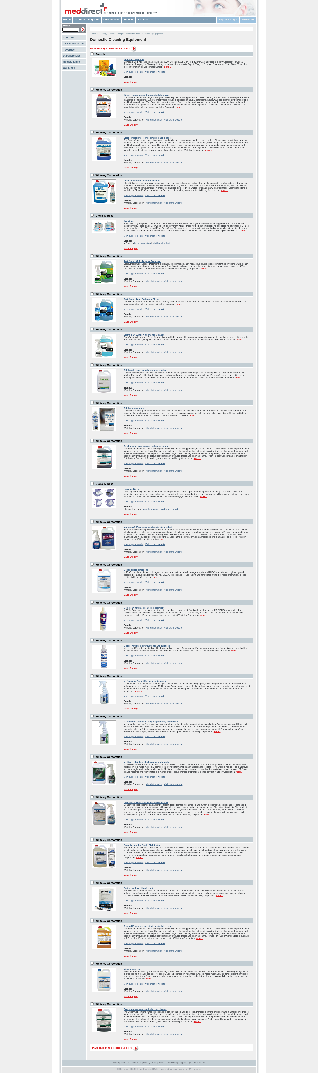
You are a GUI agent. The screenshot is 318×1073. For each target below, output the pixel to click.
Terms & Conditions (167, 1062)
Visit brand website (173, 119)
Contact (143, 19)
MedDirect (144, 1069)
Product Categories (87, 19)
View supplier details (133, 72)
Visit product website (155, 72)
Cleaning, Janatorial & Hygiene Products (116, 34)
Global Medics (104, 215)
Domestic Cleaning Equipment (149, 34)
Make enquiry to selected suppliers (110, 48)
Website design (177, 1069)
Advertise (69, 49)
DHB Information (73, 43)
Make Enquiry (130, 82)
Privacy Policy (149, 1062)
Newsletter (248, 19)
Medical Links (71, 61)
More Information (154, 119)
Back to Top (199, 1062)
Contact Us (136, 1062)
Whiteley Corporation (109, 89)
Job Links (69, 67)
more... (167, 67)
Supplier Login (228, 19)
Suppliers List (71, 55)
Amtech (100, 54)
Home (67, 19)
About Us (68, 37)
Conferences (111, 19)
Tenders (129, 19)
